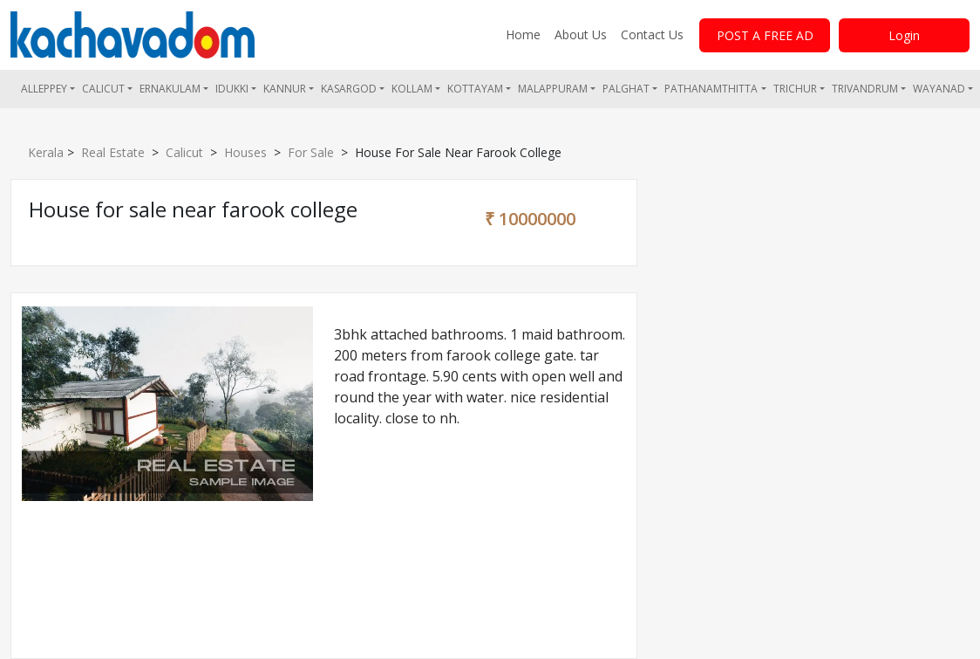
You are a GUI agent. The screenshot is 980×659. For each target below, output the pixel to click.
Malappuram (553, 88)
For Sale (311, 152)
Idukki (231, 88)
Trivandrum (865, 88)
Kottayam (475, 88)
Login (904, 35)
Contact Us (652, 34)
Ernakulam (170, 88)
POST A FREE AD (765, 35)
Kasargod (349, 88)
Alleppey (44, 88)
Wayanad (939, 88)
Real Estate (113, 152)
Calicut (103, 88)
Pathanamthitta (711, 88)
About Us (581, 34)
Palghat (626, 88)
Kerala (46, 152)
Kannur (284, 88)
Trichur (795, 88)
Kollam (411, 88)
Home (523, 34)
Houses (245, 152)
